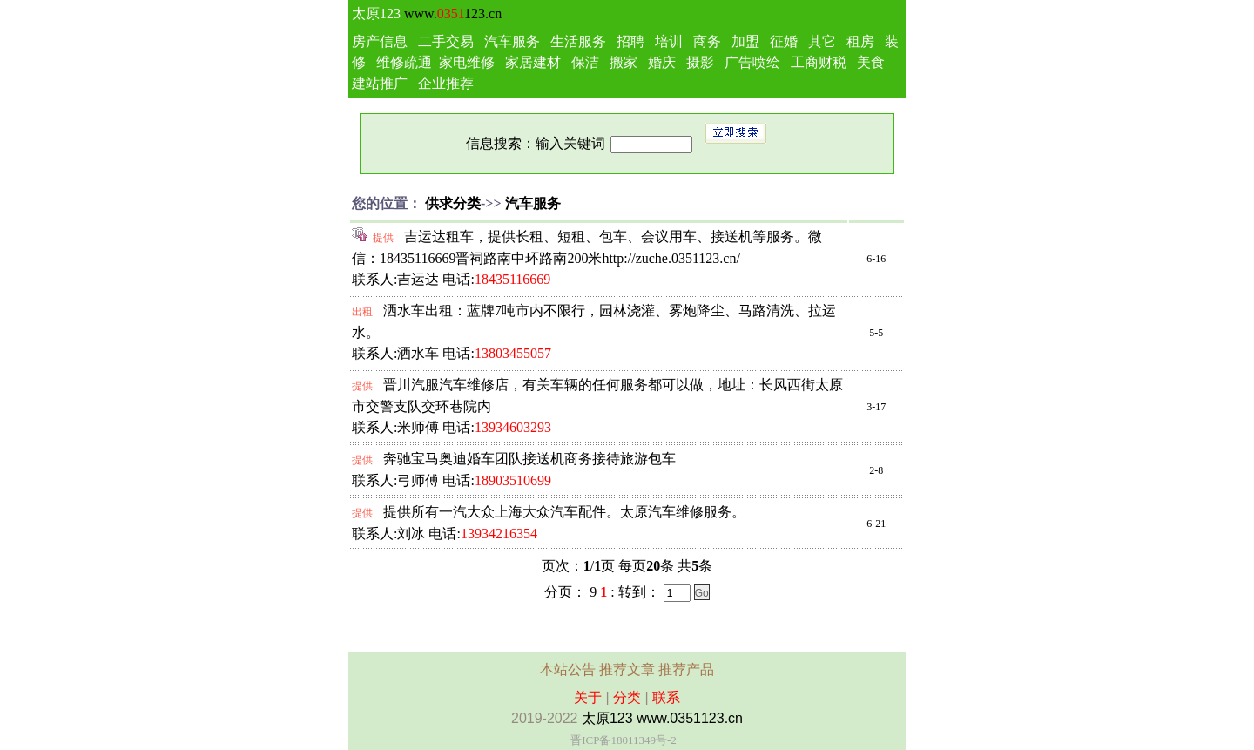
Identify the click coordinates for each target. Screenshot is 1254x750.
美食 (871, 62)
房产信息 (380, 41)
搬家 (623, 62)
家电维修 (467, 62)
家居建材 (533, 62)
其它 (822, 41)
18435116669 (512, 279)
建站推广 (380, 83)
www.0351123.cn (690, 718)
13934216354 (499, 533)
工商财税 (818, 62)
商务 (707, 41)
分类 (627, 697)
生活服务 (578, 41)
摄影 (700, 62)
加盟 (745, 41)
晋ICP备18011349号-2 (623, 740)
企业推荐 (446, 83)
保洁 (585, 62)
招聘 (630, 41)
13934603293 (513, 427)
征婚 (784, 41)
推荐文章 (627, 669)
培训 (669, 41)
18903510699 (513, 480)
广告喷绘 (752, 62)
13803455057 (513, 353)
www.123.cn (453, 13)
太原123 (376, 13)
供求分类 (453, 203)
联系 (666, 697)
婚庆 (662, 62)
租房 (860, 41)
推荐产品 (686, 669)
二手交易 (446, 41)
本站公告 (568, 669)
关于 (588, 697)
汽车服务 (512, 41)
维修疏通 (404, 62)
